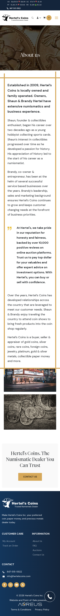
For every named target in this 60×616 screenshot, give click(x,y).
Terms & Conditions (21, 609)
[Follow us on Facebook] (4, 585)
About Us (37, 541)
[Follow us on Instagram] (10, 585)
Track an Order (10, 545)
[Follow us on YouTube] (16, 585)
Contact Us (30, 476)
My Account (9, 541)
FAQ (35, 545)
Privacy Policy (42, 609)
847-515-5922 (15, 8)
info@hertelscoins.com (19, 576)
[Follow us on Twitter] (22, 585)
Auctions (37, 550)
